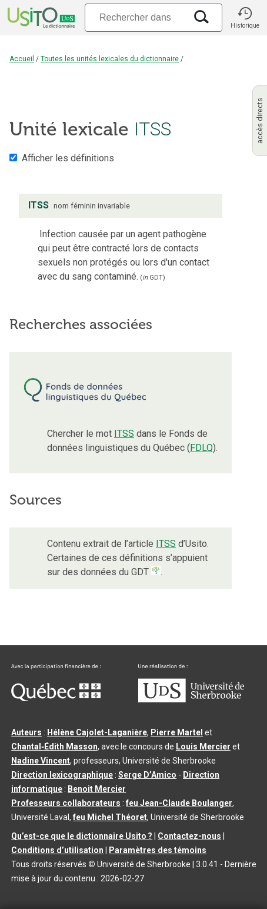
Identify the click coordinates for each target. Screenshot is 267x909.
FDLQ (201, 447)
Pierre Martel (177, 732)
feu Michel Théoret (110, 817)
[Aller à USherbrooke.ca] (191, 699)
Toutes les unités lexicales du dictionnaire (110, 59)
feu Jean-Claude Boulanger (179, 803)
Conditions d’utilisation (57, 850)
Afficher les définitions (68, 158)
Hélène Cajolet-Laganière (97, 732)
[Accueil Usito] (40, 17)
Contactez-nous (189, 836)
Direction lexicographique (62, 774)
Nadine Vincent (40, 760)
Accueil (21, 59)
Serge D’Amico (147, 774)
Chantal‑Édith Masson (54, 746)
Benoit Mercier (97, 789)
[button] (244, 17)
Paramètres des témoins (157, 850)
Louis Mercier (203, 746)
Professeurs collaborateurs (66, 803)
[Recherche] (135, 17)
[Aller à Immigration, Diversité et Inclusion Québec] (56, 698)
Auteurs (26, 732)
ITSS (124, 433)
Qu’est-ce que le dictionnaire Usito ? (81, 836)
